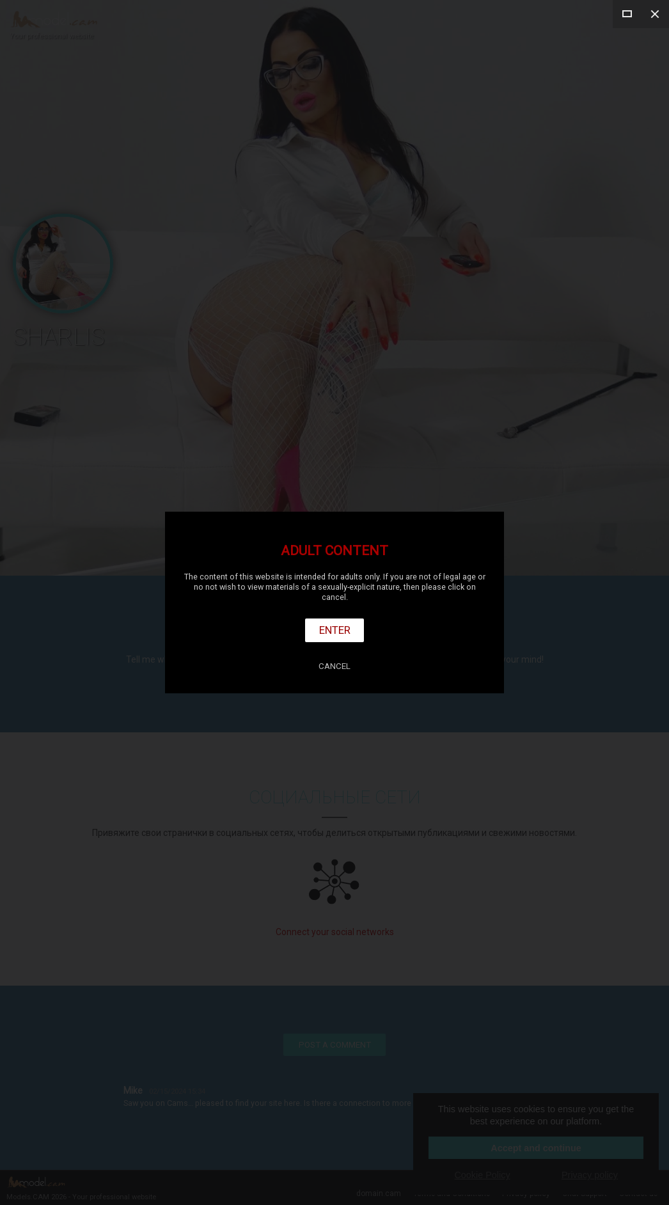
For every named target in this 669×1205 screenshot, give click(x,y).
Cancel (334, 666)
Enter (334, 630)
